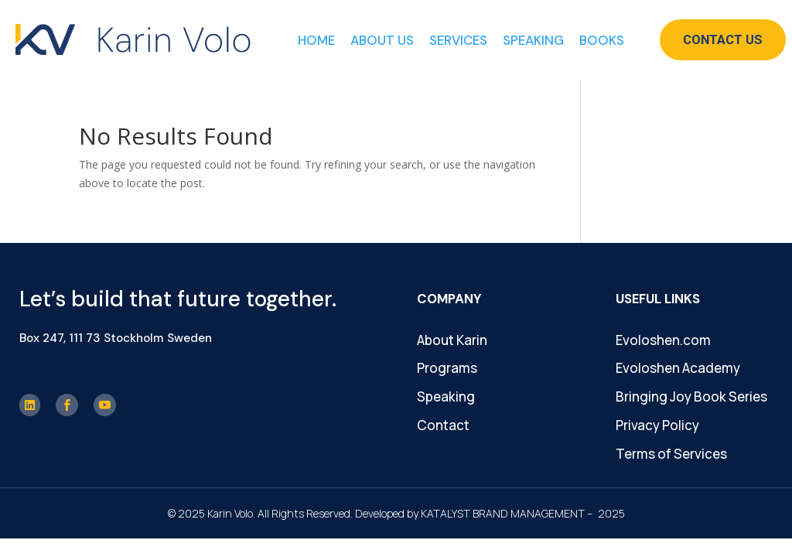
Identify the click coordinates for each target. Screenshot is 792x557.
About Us (382, 40)
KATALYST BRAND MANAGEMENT (503, 513)
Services (458, 40)
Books (601, 40)
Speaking (533, 40)
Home (316, 40)
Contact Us (723, 39)
